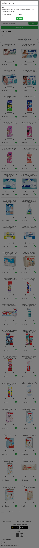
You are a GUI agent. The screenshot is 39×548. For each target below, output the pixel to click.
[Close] (36, 3)
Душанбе (19, 18)
